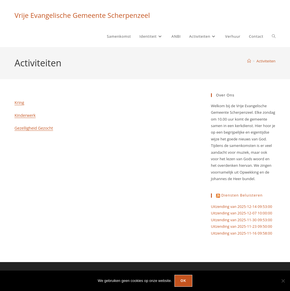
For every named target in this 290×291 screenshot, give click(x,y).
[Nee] (283, 281)
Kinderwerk (25, 115)
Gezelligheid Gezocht (33, 128)
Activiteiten (266, 61)
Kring (19, 102)
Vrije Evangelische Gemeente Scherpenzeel (82, 15)
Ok (183, 281)
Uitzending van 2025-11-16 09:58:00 (241, 233)
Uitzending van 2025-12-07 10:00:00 (241, 213)
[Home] (249, 61)
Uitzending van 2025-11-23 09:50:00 (241, 226)
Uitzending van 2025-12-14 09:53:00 (241, 206)
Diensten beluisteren (242, 195)
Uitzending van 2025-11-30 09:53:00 (241, 219)
